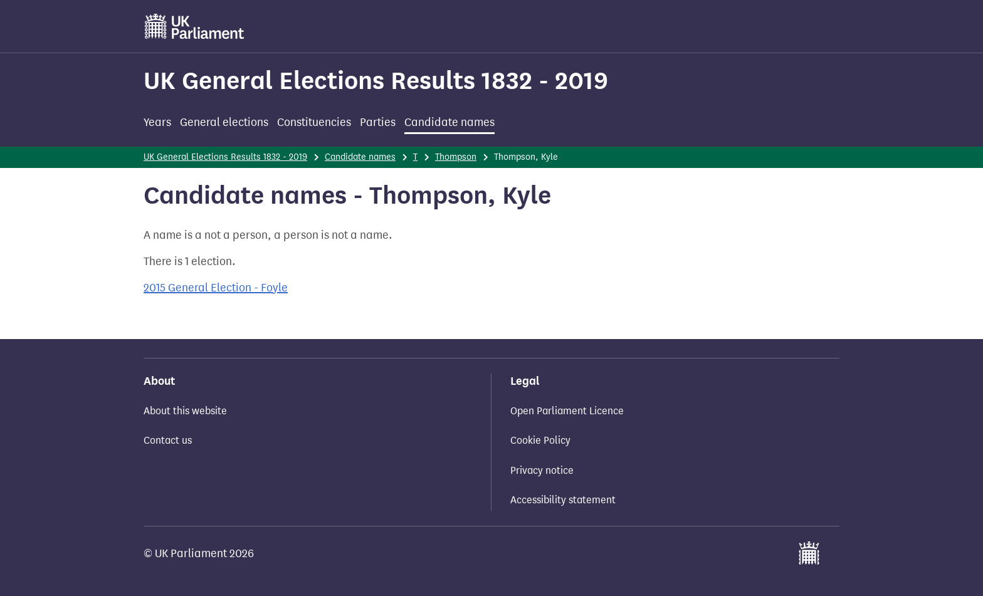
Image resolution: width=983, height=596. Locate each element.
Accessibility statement (563, 500)
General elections (224, 122)
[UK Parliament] (195, 26)
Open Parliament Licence (567, 411)
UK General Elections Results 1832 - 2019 (376, 80)
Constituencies (314, 122)
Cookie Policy (540, 440)
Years (157, 122)
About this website (185, 411)
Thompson (455, 157)
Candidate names (449, 122)
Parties (378, 122)
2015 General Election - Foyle (216, 288)
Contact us (168, 440)
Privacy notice (542, 470)
